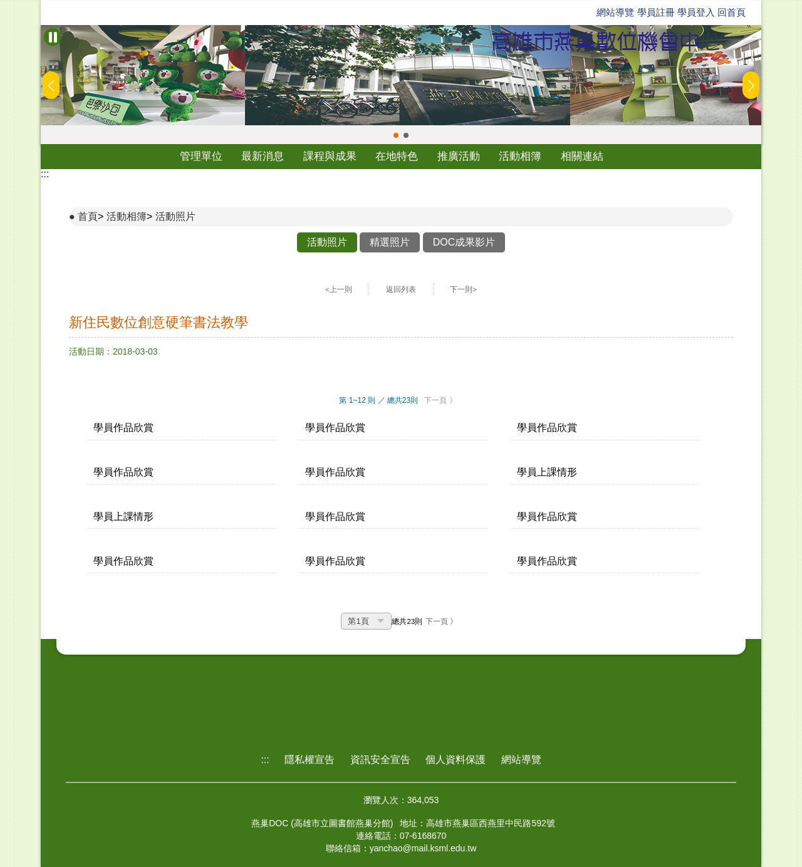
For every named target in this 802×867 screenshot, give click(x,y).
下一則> (463, 289)
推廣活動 (458, 156)
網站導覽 (615, 12)
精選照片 (390, 242)
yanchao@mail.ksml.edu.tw (423, 848)
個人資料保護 (455, 759)
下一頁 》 (440, 400)
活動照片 (175, 216)
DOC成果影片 (464, 242)
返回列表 (401, 289)
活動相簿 (520, 156)
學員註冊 (656, 12)
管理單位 (201, 156)
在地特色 (396, 156)
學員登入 (696, 12)
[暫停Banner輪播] (52, 37)
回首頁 (731, 12)
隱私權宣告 (309, 759)
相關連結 (582, 156)
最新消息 (262, 156)
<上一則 (338, 289)
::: (45, 174)
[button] (395, 135)
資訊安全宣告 (380, 759)
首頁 (88, 216)
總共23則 (407, 621)
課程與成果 (330, 156)
